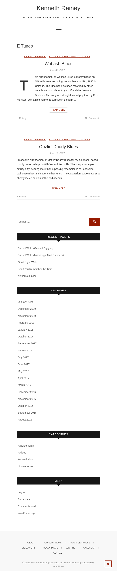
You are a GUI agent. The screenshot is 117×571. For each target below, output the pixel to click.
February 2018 (26, 322)
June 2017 (24, 364)
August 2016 (25, 419)
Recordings (50, 548)
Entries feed (24, 499)
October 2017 (25, 336)
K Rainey (22, 118)
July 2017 (23, 357)
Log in (21, 492)
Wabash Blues (59, 63)
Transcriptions (26, 459)
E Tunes (54, 56)
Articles (22, 452)
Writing (70, 548)
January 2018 (25, 329)
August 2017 (25, 350)
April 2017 (23, 378)
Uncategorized (26, 466)
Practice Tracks (80, 542)
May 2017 (23, 371)
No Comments (92, 118)
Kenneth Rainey (58, 8)
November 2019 (27, 315)
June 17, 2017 (57, 153)
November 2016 (27, 398)
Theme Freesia (71, 562)
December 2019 (27, 308)
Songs (85, 56)
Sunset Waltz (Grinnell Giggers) (35, 248)
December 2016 (27, 392)
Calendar (89, 548)
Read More (58, 110)
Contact (58, 553)
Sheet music (70, 56)
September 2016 (27, 412)
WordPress (58, 566)
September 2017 (27, 343)
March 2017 (24, 385)
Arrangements (34, 56)
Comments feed (27, 506)
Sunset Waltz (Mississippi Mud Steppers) (41, 255)
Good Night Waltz (28, 262)
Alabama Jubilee (27, 276)
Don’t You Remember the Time (35, 269)
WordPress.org (26, 513)
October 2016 (25, 405)
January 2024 (25, 301)
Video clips (28, 548)
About (31, 542)
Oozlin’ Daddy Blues (58, 146)
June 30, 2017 (57, 70)
